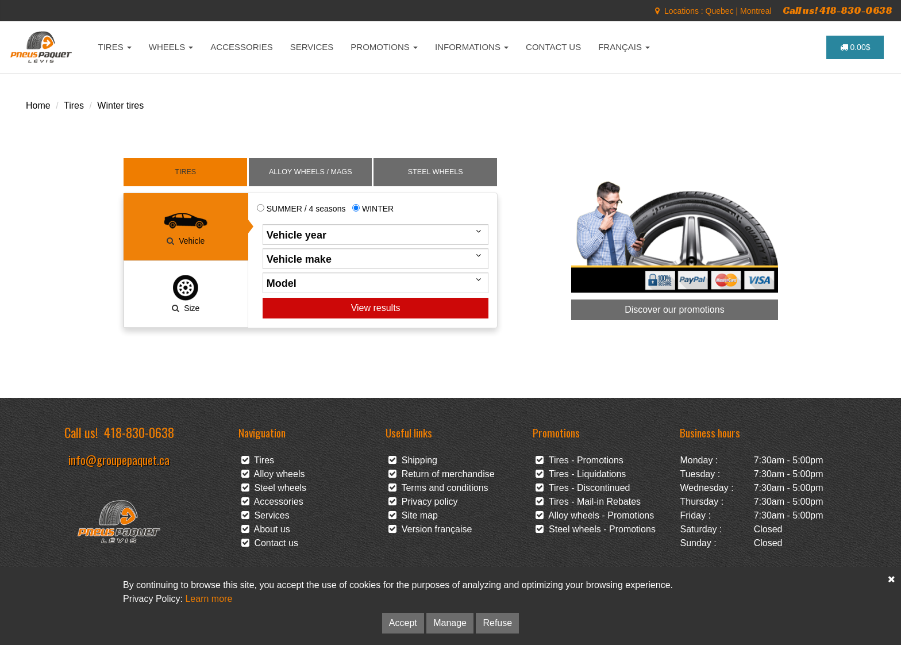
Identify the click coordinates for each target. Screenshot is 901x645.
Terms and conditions (438, 488)
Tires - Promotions (579, 460)
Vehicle (185, 225)
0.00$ (855, 47)
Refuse (497, 623)
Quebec (720, 11)
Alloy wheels (273, 474)
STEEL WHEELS (435, 172)
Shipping (412, 460)
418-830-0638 (139, 432)
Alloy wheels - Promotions (595, 515)
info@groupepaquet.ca (119, 460)
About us (265, 529)
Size (185, 293)
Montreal (755, 11)
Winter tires (120, 105)
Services (265, 515)
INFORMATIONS (472, 47)
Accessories (272, 501)
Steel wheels (274, 488)
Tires (74, 105)
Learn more (208, 599)
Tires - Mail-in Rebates (588, 501)
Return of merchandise (441, 474)
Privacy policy (423, 501)
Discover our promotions (674, 309)
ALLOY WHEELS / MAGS (310, 172)
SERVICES (312, 47)
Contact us (269, 543)
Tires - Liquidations (581, 474)
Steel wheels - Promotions (596, 529)
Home (38, 105)
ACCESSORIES (241, 47)
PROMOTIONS (384, 47)
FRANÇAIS (624, 47)
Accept (403, 623)
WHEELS (171, 47)
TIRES (115, 47)
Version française (430, 529)
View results (376, 308)
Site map (413, 515)
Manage (450, 623)
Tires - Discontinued (583, 488)
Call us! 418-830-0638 (837, 10)
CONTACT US (553, 47)
